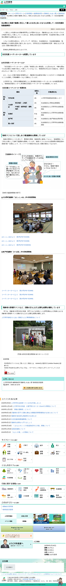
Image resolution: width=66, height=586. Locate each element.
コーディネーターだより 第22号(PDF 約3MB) (17, 290)
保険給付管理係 (8, 506)
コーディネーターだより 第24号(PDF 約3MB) (17, 298)
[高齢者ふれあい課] (50, 13)
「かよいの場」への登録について (22, 432)
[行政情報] (28, 13)
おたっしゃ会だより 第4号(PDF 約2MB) (15, 237)
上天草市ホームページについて (53, 574)
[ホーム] (10, 13)
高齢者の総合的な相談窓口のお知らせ (24, 416)
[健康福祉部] (38, 13)
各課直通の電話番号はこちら (31, 579)
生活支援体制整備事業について (21, 419)
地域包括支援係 (8, 509)
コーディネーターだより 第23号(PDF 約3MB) (17, 294)
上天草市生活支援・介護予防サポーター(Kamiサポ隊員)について (34, 406)
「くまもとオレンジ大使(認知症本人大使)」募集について (31, 425)
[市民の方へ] (19, 13)
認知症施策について (19, 429)
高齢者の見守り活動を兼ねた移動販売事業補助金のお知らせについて (35, 412)
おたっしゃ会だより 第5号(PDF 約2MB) (15, 241)
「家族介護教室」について (22, 409)
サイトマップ (22, 574)
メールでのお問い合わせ (9, 574)
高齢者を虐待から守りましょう (21, 422)
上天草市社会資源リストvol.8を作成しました (26, 403)
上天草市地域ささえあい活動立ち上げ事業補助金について (21, 317)
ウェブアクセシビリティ (35, 574)
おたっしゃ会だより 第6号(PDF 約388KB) (16, 245)
